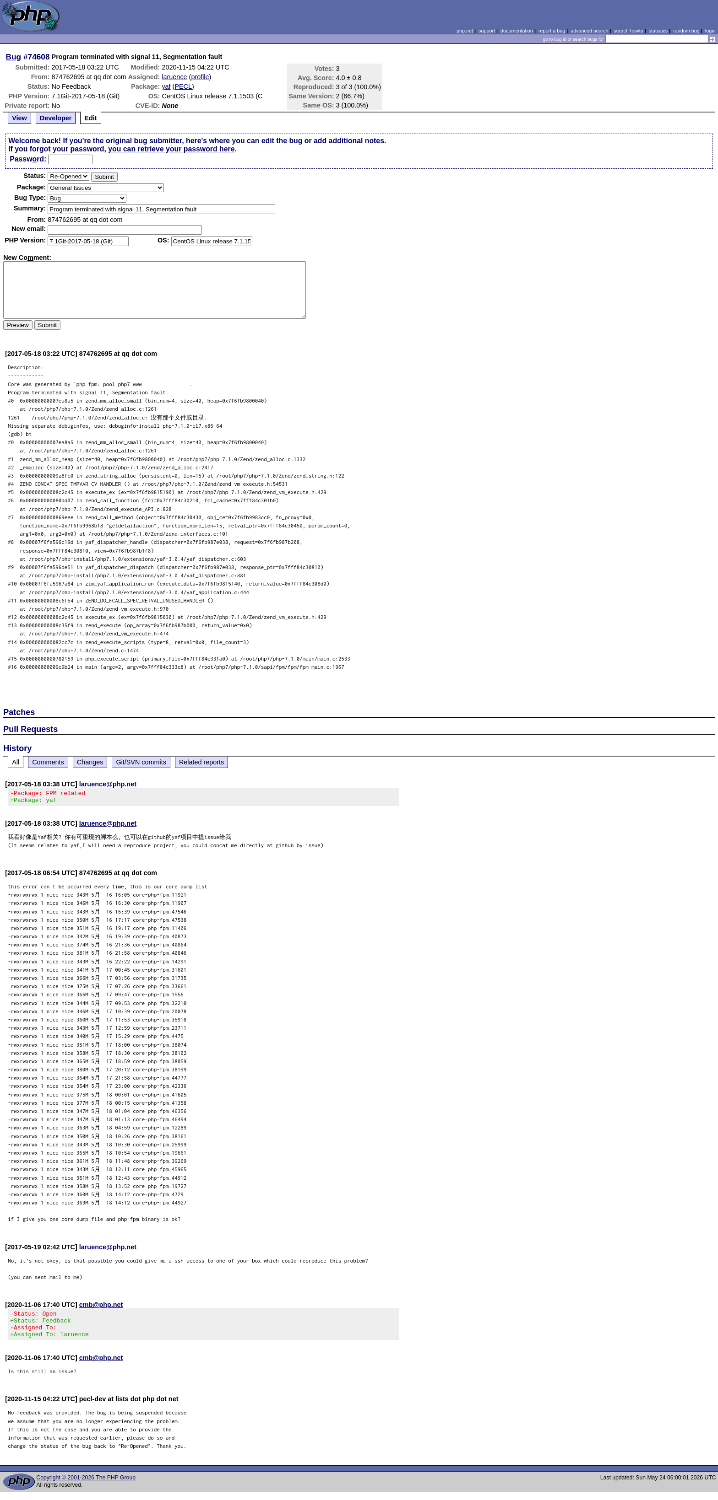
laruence (174, 77)
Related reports (201, 762)
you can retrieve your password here (171, 149)
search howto (628, 30)
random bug (686, 30)
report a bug (551, 30)
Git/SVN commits (141, 762)
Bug (14, 56)
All (15, 762)
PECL (183, 86)
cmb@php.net (101, 1307)
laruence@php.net (107, 784)
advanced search (589, 30)
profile (200, 77)
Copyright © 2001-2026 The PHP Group (86, 1486)
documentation (516, 30)
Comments (48, 762)
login (710, 30)
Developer (56, 118)
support (487, 30)
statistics (658, 30)
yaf (166, 86)
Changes (90, 762)
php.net (465, 30)
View (19, 118)
